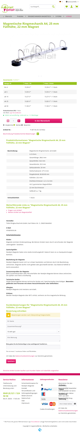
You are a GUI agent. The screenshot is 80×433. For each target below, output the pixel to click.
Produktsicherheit (19, 134)
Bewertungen (32, 134)
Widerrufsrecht (27, 396)
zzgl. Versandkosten (15, 113)
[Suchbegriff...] (43, 6)
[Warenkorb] (77, 6)
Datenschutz (26, 398)
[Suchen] (53, 6)
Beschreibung (8, 134)
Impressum (25, 403)
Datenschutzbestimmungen (25, 356)
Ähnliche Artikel (8, 371)
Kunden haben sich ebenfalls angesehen (44, 371)
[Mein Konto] (71, 6)
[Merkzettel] (66, 6)
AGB (23, 401)
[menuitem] (43, 7)
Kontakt (24, 388)
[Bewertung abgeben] (33, 331)
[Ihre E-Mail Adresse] (65, 404)
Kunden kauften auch (22, 371)
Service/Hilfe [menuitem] (71, 2)
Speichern (11, 361)
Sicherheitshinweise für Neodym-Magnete (30, 384)
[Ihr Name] (33, 321)
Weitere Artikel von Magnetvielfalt (19, 212)
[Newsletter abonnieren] (75, 404)
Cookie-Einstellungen (47, 409)
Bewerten (25, 125)
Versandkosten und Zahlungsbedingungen (29, 392)
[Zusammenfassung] (33, 326)
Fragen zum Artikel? (14, 210)
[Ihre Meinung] (33, 338)
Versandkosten (35, 422)
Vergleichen (8, 125)
